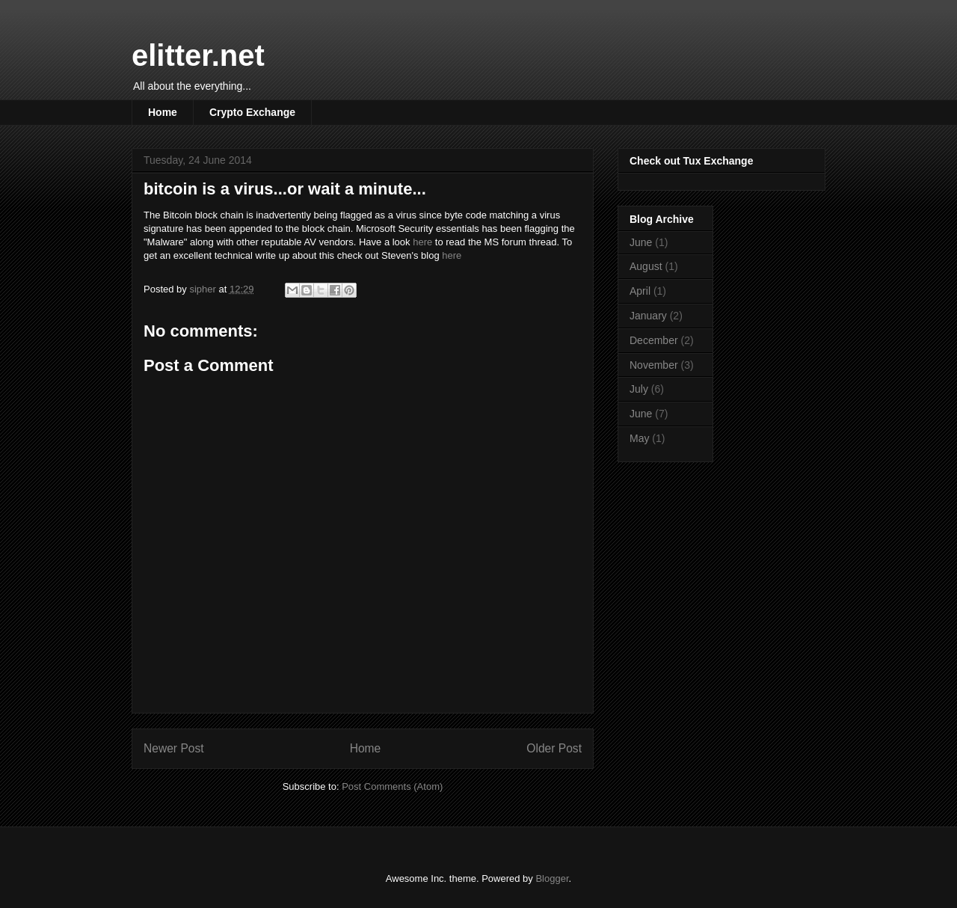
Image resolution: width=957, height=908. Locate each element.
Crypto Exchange (252, 112)
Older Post (554, 748)
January (648, 316)
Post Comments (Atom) (392, 786)
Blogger (551, 878)
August (646, 266)
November (654, 365)
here (422, 242)
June (641, 242)
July (639, 389)
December (654, 340)
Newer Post (174, 748)
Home (162, 112)
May (639, 438)
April (640, 291)
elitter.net (198, 55)
